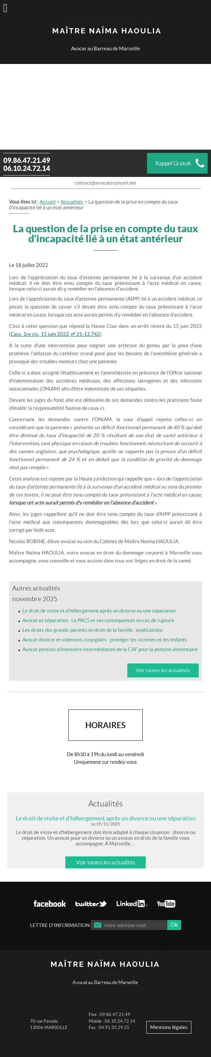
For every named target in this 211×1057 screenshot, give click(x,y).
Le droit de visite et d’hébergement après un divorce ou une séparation (99, 610)
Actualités (72, 202)
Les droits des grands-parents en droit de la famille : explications (92, 630)
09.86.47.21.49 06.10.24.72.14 (26, 164)
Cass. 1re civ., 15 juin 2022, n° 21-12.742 (55, 334)
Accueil (48, 202)
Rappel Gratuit (173, 163)
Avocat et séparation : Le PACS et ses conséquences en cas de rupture (98, 620)
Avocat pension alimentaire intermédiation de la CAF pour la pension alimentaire (110, 649)
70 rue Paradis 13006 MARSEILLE (49, 1024)
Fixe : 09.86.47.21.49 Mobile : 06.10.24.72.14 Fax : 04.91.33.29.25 (112, 1021)
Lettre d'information (60, 925)
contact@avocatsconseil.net (105, 183)
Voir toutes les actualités (163, 670)
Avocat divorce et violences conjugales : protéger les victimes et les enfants (104, 639)
